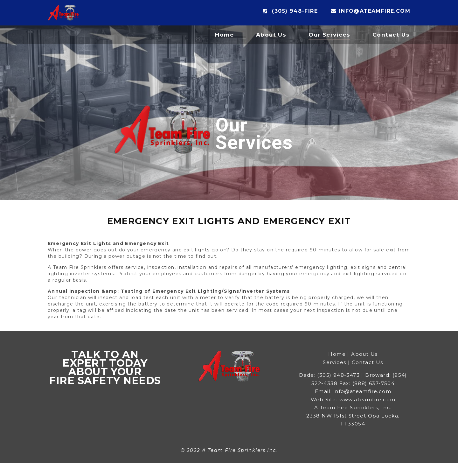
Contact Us (391, 35)
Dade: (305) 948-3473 (329, 375)
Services (334, 362)
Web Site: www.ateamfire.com (353, 399)
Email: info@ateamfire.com (353, 391)
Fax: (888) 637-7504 (367, 383)
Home (224, 35)
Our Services (329, 35)
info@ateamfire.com (370, 11)
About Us (271, 35)
